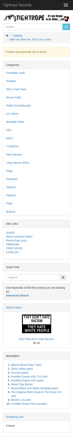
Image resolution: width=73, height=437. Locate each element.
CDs (8, 130)
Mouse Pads (13, 97)
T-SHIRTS (12, 146)
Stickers (11, 187)
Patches (11, 195)
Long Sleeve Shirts (17, 162)
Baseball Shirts (15, 121)
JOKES (10, 232)
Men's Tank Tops (16, 89)
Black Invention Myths (19, 236)
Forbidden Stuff (15, 72)
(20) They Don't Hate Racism (36, 339)
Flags (9, 170)
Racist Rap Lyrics (16, 240)
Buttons (10, 211)
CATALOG (12, 252)
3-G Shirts (12, 113)
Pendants (12, 179)
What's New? (14, 307)
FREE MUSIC (14, 248)
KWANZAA (12, 244)
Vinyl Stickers (14, 154)
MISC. (10, 138)
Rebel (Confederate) (18, 105)
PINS (9, 203)
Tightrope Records (17, 5)
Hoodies (11, 81)
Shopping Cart (15, 416)
